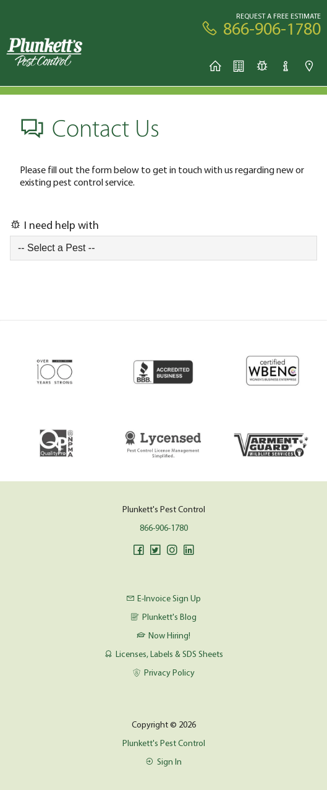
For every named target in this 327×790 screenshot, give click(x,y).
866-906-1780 (164, 527)
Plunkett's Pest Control (163, 743)
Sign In (163, 761)
